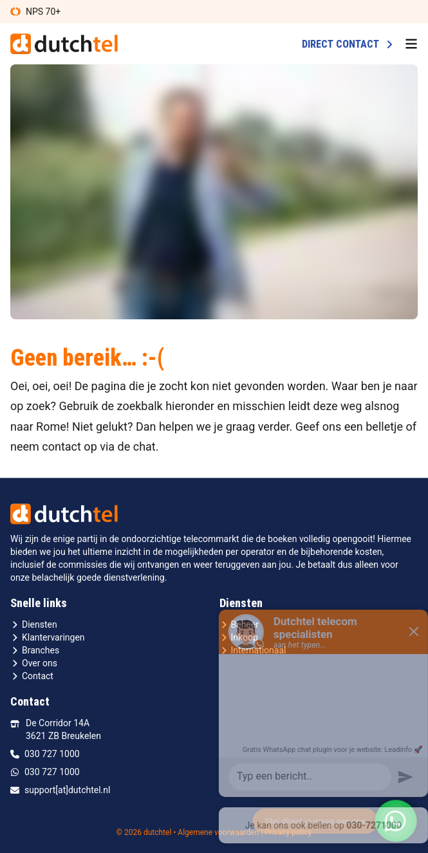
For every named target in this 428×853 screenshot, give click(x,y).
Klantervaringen (47, 637)
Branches (34, 650)
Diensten (33, 624)
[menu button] (411, 43)
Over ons (33, 663)
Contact (31, 676)
